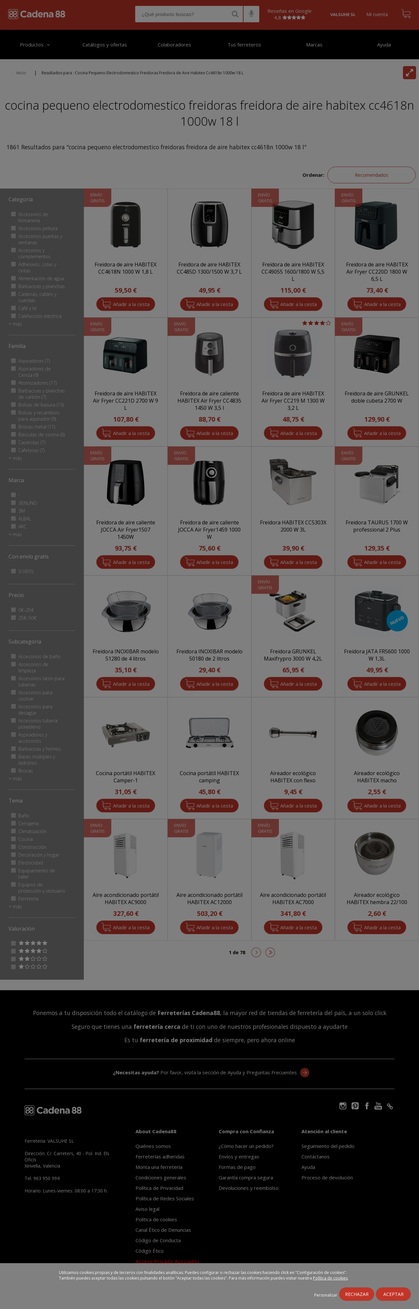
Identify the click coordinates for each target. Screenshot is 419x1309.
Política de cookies (330, 1278)
